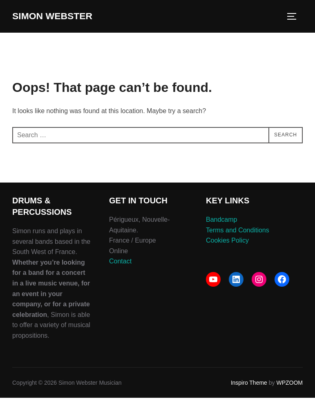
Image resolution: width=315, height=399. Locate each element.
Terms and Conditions (237, 230)
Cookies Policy (227, 241)
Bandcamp (221, 220)
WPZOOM (289, 384)
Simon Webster (57, 17)
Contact (120, 262)
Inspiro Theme (249, 384)
